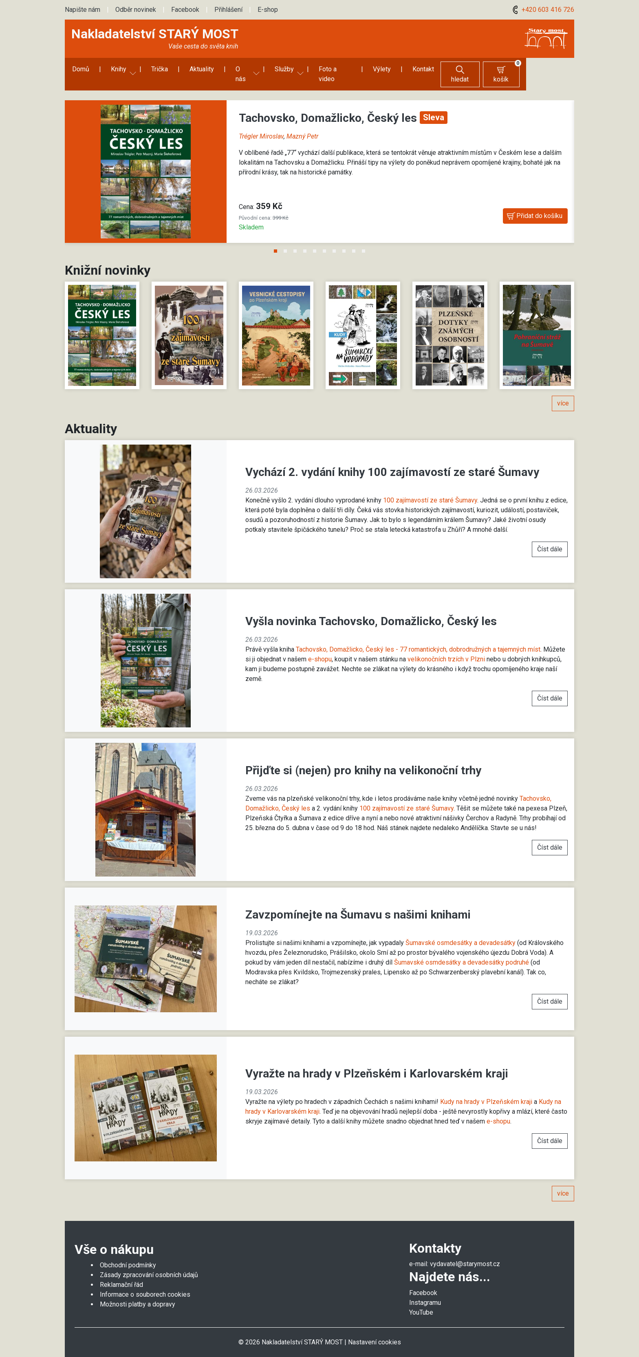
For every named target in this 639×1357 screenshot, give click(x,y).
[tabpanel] (319, 166)
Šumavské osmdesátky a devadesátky (460, 933)
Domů (79, 69)
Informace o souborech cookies (145, 1285)
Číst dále (549, 539)
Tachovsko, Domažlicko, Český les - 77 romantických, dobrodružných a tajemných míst (418, 639)
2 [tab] (285, 241)
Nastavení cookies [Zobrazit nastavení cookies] (374, 1332)
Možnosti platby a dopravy (137, 1294)
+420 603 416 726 (542, 9)
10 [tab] (363, 241)
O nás (243, 69)
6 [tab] (324, 241)
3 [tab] (295, 241)
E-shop (268, 9)
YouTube (421, 1302)
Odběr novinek (135, 9)
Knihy (118, 69)
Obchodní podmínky (128, 1255)
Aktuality (201, 69)
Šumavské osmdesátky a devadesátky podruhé (461, 952)
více (563, 393)
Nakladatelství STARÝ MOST (154, 34)
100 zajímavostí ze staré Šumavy (430, 490)
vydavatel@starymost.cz (465, 1254)
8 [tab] (344, 241)
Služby (285, 69)
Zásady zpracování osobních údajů (149, 1265)
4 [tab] (304, 241)
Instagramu (425, 1293)
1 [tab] (275, 241)
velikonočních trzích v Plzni (446, 649)
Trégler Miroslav (261, 126)
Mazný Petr (302, 126)
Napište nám (82, 9)
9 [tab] (353, 241)
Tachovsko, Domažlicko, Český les (329, 108)
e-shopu (320, 649)
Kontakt (427, 69)
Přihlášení (228, 9)
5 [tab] (314, 241)
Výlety (386, 69)
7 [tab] (334, 241)
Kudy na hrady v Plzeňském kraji (486, 1092)
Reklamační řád (121, 1275)
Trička (158, 69)
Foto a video (337, 69)
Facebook (185, 9)
